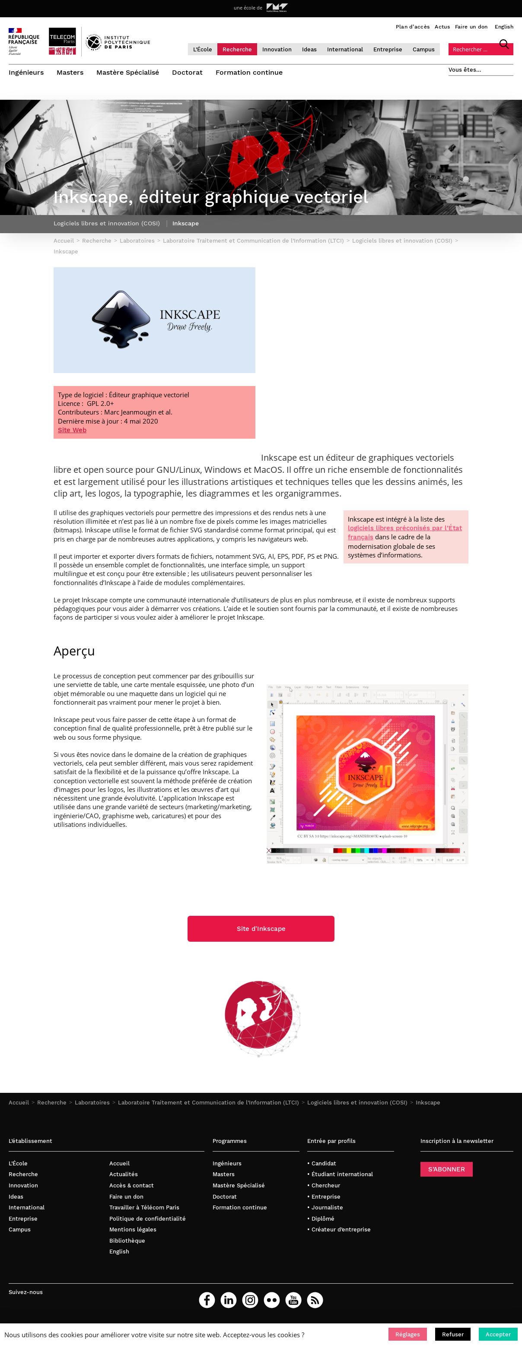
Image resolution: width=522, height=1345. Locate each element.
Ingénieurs (26, 72)
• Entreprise (324, 1199)
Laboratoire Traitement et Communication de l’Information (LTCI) (208, 1106)
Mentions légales (132, 1233)
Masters (70, 72)
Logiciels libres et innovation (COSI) (357, 1106)
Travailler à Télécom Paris (144, 1211)
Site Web (72, 433)
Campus (424, 49)
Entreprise (387, 49)
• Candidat (321, 1166)
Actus (442, 27)
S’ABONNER (446, 1172)
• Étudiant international (340, 1177)
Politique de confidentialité (147, 1221)
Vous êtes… (465, 69)
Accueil (19, 1106)
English (504, 27)
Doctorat (187, 72)
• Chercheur (323, 1188)
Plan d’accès (413, 27)
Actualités (123, 1177)
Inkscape (428, 1106)
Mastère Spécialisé (127, 72)
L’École (202, 49)
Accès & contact (131, 1188)
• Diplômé (320, 1221)
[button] (407, 1334)
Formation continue (249, 72)
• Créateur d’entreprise (339, 1233)
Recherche (237, 49)
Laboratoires (92, 1106)
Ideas (309, 49)
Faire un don (471, 27)
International (345, 49)
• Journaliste (325, 1211)
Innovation (277, 49)
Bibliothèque (127, 1244)
